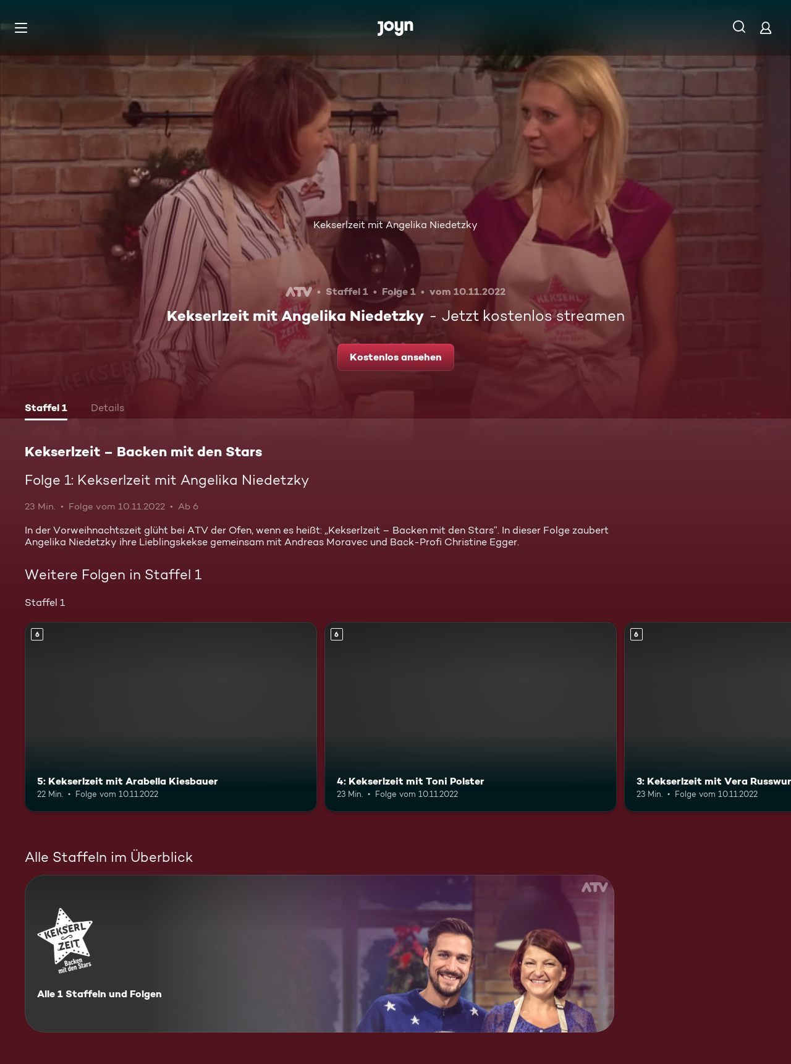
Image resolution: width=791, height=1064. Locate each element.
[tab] (46, 409)
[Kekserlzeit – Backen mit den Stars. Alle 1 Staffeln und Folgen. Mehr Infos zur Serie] (319, 953)
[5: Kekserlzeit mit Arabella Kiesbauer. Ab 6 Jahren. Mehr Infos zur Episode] (171, 717)
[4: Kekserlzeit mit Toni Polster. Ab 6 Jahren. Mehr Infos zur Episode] (470, 717)
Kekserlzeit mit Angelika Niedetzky (395, 225)
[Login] (765, 27)
